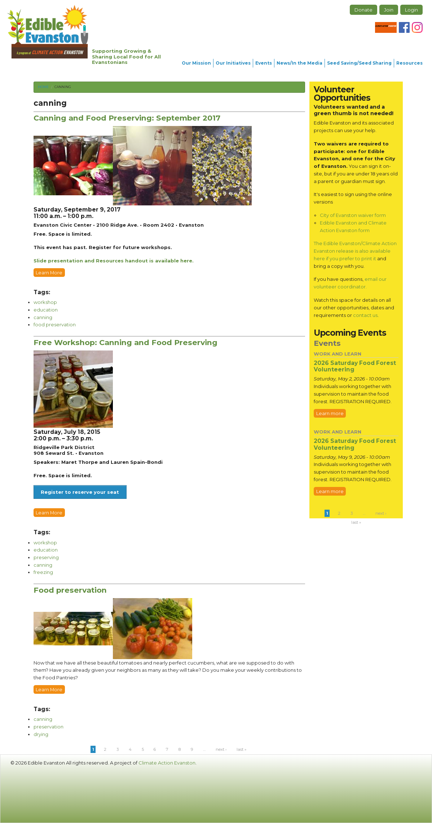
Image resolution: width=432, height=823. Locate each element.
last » (241, 749)
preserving (46, 557)
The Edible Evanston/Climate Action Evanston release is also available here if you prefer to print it (355, 250)
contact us (365, 315)
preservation (48, 727)
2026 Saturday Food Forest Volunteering (355, 366)
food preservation (55, 324)
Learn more (330, 413)
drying (41, 734)
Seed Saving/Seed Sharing (359, 63)
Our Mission (196, 63)
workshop (45, 302)
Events (263, 63)
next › (221, 749)
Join (388, 10)
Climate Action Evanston (166, 763)
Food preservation (70, 590)
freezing (43, 572)
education (46, 310)
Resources (409, 63)
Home (43, 87)
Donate (363, 10)
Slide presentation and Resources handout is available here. (114, 261)
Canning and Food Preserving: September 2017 (127, 117)
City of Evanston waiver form (353, 215)
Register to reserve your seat (80, 492)
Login (411, 10)
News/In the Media (299, 63)
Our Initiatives (233, 63)
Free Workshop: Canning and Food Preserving (125, 342)
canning (62, 87)
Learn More (49, 272)
